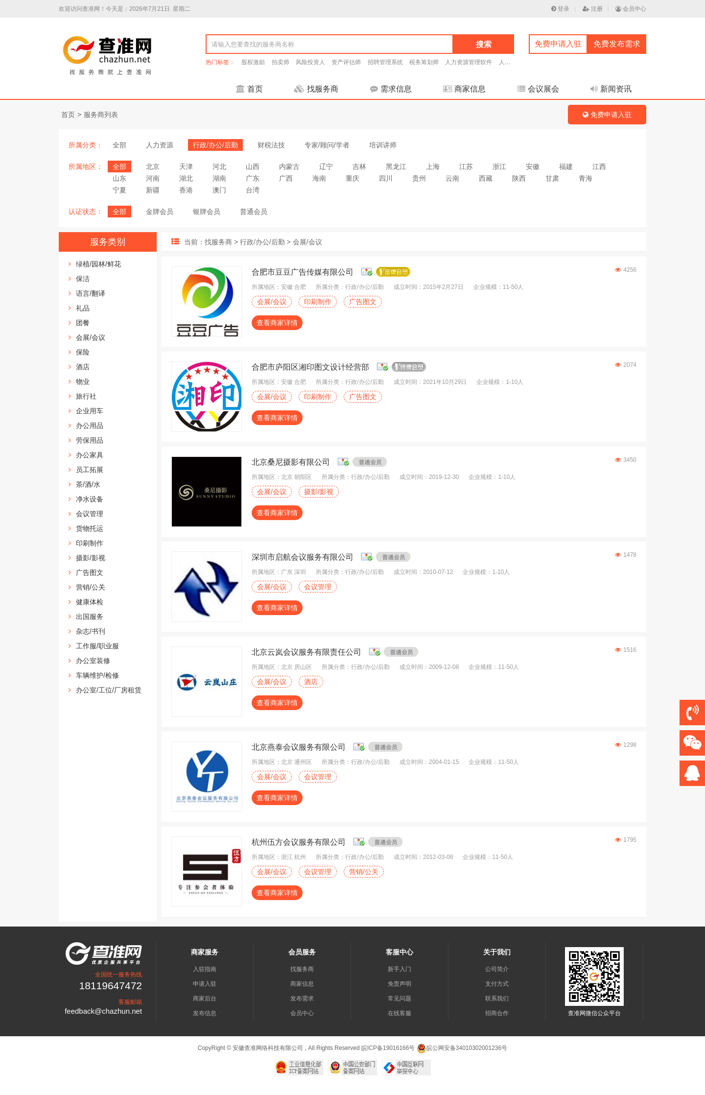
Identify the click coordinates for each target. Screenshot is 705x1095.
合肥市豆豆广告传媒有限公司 (302, 272)
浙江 (499, 166)
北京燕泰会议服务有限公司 (299, 747)
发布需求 (302, 998)
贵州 (419, 178)
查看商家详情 (277, 323)
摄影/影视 (90, 558)
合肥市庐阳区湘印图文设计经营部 (310, 367)
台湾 (252, 190)
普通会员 (253, 211)
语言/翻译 (90, 293)
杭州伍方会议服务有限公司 (299, 842)
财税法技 (271, 145)
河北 (219, 166)
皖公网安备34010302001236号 (462, 1048)
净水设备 (89, 499)
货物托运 (89, 528)
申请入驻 (204, 983)
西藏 (486, 178)
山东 (119, 178)
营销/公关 (90, 587)
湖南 (219, 178)
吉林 (359, 166)
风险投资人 (310, 62)
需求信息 (391, 89)
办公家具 (89, 455)
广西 (286, 178)
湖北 (186, 178)
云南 (452, 178)
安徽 (533, 166)
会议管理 (89, 514)
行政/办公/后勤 (215, 145)
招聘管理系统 (385, 62)
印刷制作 (89, 543)
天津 (186, 166)
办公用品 (89, 425)
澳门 (219, 190)
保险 (83, 352)
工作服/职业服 (97, 646)
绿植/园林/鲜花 (98, 264)
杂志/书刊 (90, 631)
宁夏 (119, 190)
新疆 (153, 190)
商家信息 (464, 89)
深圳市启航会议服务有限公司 (302, 557)
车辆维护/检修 (97, 675)
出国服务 (89, 616)
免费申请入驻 (558, 44)
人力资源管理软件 (468, 62)
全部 (119, 145)
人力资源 (159, 145)
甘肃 (552, 178)
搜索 (484, 44)
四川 (386, 178)
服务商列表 (101, 115)
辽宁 (326, 166)
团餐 (83, 323)
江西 (599, 166)
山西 (252, 166)
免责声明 (399, 983)
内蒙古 (289, 166)
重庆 (352, 178)
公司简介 (497, 969)
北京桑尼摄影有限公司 (291, 462)
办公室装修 (93, 661)
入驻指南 (204, 969)
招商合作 (497, 1013)
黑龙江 (396, 166)
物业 (83, 381)
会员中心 (630, 8)
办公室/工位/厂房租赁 (108, 690)
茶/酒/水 (88, 484)
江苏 (466, 166)
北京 (153, 166)
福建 (566, 166)
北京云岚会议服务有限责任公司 (306, 652)
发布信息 (204, 1013)
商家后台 (204, 998)
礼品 (83, 308)
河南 (153, 178)
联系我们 (497, 998)
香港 (186, 190)
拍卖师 (280, 62)
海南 (319, 178)
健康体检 (89, 602)
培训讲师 (383, 145)
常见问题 (399, 998)
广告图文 (89, 572)
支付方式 (497, 983)
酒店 (83, 367)
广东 (252, 178)
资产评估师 (346, 62)
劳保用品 (89, 440)
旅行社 (86, 396)
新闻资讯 (611, 89)
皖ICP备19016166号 (388, 1048)
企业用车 (89, 411)
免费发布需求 (616, 44)
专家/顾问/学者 (327, 145)
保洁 (83, 279)
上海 (433, 166)
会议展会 (538, 89)
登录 (560, 8)
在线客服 (399, 1013)
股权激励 (253, 62)
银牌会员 (206, 211)
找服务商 (316, 89)
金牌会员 (159, 211)
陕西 (519, 178)
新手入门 (399, 969)
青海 (585, 178)
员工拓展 (89, 470)
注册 (593, 8)
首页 (249, 89)
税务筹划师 (424, 62)
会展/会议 (90, 337)
